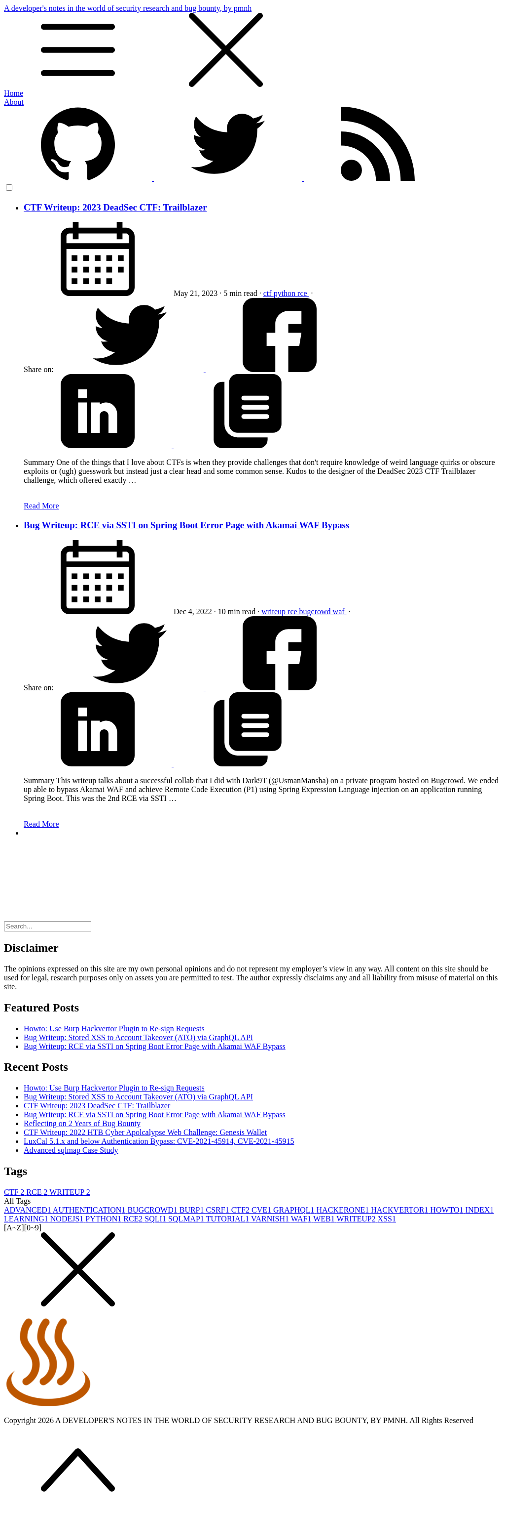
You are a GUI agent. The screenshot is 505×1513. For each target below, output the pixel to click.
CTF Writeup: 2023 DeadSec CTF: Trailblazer (115, 207)
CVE (262, 1210)
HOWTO (447, 1210)
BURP (193, 1210)
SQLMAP (187, 1219)
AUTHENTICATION (90, 1210)
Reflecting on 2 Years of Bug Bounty (82, 1123)
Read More (41, 506)
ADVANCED (28, 1210)
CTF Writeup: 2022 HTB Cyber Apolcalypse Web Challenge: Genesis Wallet (145, 1132)
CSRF (218, 1210)
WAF (302, 1219)
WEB (324, 1219)
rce (303, 293)
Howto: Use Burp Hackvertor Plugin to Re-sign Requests (114, 1028)
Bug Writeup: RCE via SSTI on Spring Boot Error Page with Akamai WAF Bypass (186, 525)
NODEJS (68, 1219)
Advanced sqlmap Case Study (71, 1150)
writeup (274, 611)
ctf (268, 293)
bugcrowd (316, 611)
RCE (37, 1192)
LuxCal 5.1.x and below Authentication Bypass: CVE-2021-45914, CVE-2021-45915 (159, 1141)
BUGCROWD (153, 1210)
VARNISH (271, 1219)
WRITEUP (69, 1192)
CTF (15, 1192)
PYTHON (104, 1219)
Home (13, 93)
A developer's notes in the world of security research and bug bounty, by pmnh (252, 46)
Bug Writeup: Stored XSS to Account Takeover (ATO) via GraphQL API (138, 1037)
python (285, 293)
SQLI (156, 1219)
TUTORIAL (228, 1219)
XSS (387, 1219)
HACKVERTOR (400, 1210)
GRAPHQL (295, 1210)
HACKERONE (344, 1210)
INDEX (480, 1210)
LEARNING (27, 1219)
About (14, 102)
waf (340, 611)
